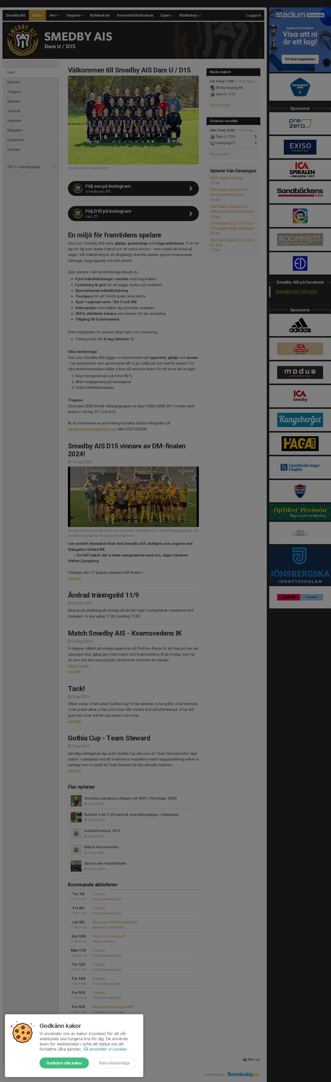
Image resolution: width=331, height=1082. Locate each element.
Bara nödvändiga (114, 1062)
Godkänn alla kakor (64, 1062)
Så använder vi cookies (105, 1049)
